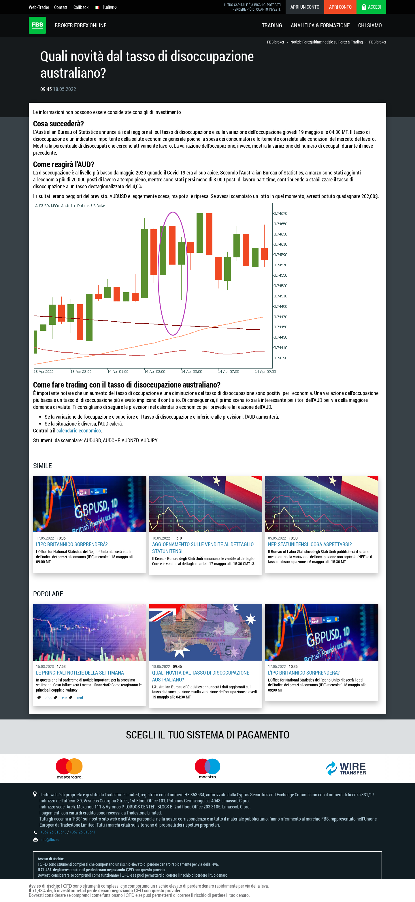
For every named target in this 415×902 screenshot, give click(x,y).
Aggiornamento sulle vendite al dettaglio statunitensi (203, 548)
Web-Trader (39, 7)
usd (80, 697)
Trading (272, 25)
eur (64, 697)
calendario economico (78, 430)
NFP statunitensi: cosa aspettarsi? (310, 544)
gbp (49, 697)
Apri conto (340, 7)
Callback (80, 7)
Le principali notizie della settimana (80, 672)
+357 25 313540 (54, 832)
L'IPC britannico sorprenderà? (72, 544)
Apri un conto (304, 7)
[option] (69, 768)
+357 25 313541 (83, 832)
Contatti (61, 7)
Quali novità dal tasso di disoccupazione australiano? (200, 676)
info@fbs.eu (50, 839)
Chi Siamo (370, 25)
